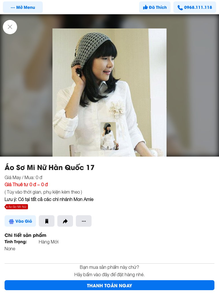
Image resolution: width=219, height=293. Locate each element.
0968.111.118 (194, 7)
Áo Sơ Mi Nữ (17, 206)
